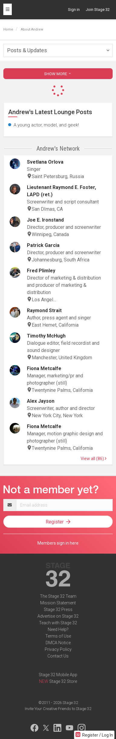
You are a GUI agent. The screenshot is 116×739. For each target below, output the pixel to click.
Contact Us (58, 656)
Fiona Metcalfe (44, 368)
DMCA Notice (58, 642)
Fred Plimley (41, 271)
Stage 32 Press (58, 609)
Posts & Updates (27, 50)
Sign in (74, 9)
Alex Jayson (40, 401)
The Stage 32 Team (58, 596)
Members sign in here (58, 543)
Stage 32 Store (63, 681)
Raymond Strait (44, 310)
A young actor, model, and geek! (46, 125)
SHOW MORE (58, 74)
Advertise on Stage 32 (58, 616)
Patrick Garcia (43, 245)
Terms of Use (58, 636)
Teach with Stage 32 (58, 622)
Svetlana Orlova (45, 162)
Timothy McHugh (46, 336)
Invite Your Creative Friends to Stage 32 (58, 708)
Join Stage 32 (98, 9)
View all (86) (93, 458)
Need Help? (58, 629)
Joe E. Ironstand (45, 220)
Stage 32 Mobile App (58, 674)
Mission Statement (58, 602)
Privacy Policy (58, 649)
